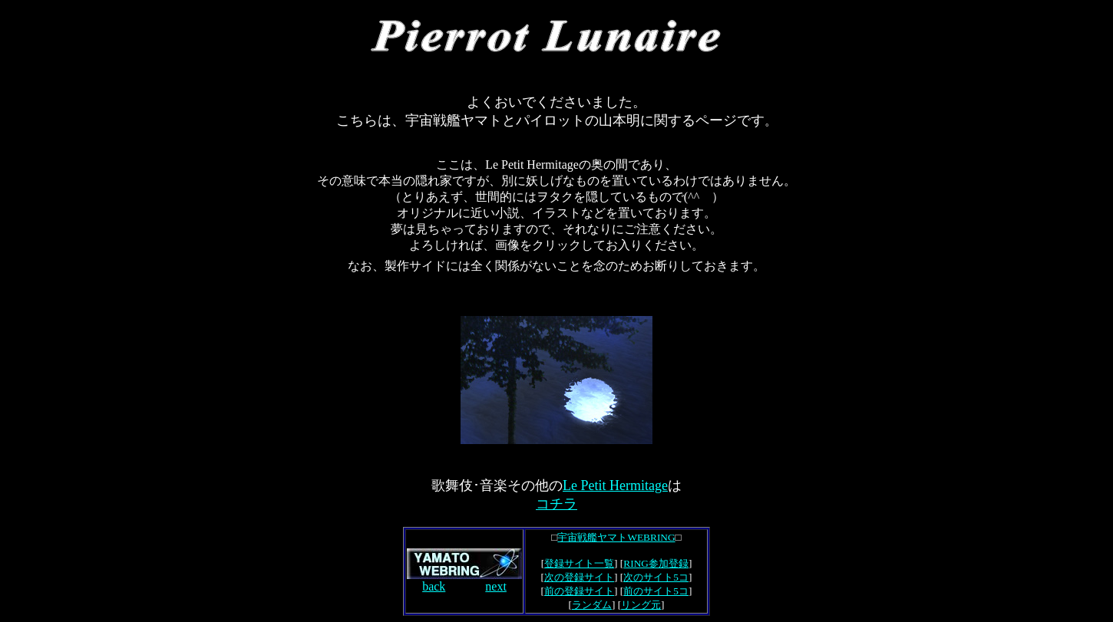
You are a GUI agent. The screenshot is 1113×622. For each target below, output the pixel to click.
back (433, 586)
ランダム (592, 604)
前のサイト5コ (656, 591)
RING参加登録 (656, 563)
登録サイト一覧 (579, 563)
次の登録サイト (579, 577)
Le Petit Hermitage (615, 485)
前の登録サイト (579, 591)
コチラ (556, 504)
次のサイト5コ (656, 577)
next (496, 586)
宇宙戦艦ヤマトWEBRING (616, 537)
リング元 (641, 604)
